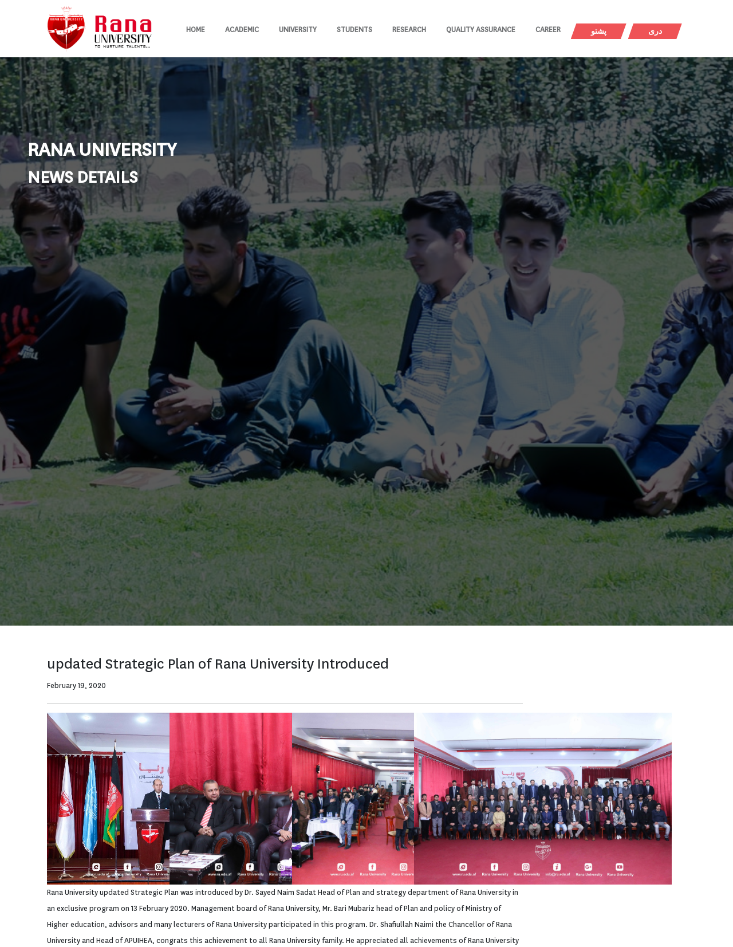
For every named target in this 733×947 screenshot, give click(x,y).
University (298, 29)
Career (548, 29)
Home (195, 29)
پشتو (598, 31)
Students (354, 29)
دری (655, 31)
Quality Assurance (480, 29)
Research (409, 29)
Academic (242, 29)
